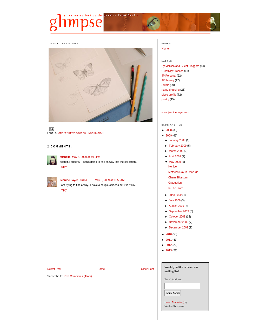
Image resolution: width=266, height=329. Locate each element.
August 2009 (177, 205)
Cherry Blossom (178, 177)
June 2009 (175, 195)
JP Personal (169, 75)
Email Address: (173, 279)
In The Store (175, 188)
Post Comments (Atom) (78, 276)
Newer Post (54, 269)
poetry (165, 99)
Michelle (65, 157)
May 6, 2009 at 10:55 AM (109, 180)
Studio (165, 85)
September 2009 (179, 211)
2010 (169, 234)
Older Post (147, 269)
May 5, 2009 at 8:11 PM (86, 157)
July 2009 (175, 200)
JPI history (168, 80)
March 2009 (176, 151)
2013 (169, 250)
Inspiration (96, 133)
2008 (169, 130)
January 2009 (177, 140)
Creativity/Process (72, 133)
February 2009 (178, 145)
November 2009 (179, 222)
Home (101, 269)
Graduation (175, 182)
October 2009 (177, 216)
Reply (63, 166)
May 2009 (175, 161)
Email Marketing (174, 301)
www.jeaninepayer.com (175, 112)
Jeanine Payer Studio (73, 180)
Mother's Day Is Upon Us (183, 172)
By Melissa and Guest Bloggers (180, 66)
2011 (169, 239)
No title (172, 166)
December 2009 (179, 227)
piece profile (169, 94)
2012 (169, 245)
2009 (169, 135)
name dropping (170, 89)
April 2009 (175, 156)
